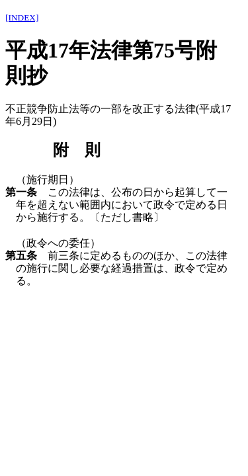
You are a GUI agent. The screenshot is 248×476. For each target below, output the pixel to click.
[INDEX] (21, 17)
